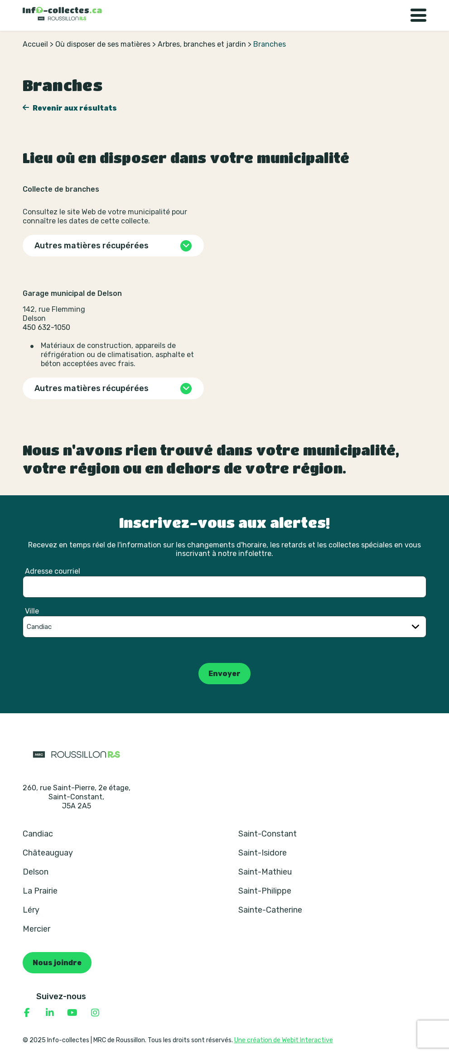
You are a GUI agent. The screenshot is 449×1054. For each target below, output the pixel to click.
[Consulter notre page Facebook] (27, 1012)
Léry (31, 910)
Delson (35, 872)
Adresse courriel (52, 571)
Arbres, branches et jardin (202, 44)
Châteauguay (48, 853)
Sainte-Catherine (270, 910)
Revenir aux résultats (74, 108)
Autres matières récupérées (91, 246)
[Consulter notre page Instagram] (95, 1012)
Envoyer (224, 673)
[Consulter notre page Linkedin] (49, 1012)
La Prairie (40, 891)
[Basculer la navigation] (418, 15)
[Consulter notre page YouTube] (72, 1012)
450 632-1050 (46, 327)
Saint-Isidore (262, 853)
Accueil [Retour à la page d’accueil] (35, 44)
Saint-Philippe (264, 891)
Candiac (38, 834)
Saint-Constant (267, 834)
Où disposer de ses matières (102, 44)
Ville (32, 611)
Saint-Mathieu (265, 872)
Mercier (36, 929)
